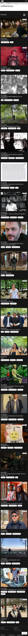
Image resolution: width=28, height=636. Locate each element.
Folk (19, 128)
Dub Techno (4, 591)
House (3, 247)
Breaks (3, 70)
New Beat (8, 247)
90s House (20, 217)
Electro (17, 70)
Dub (2, 331)
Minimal (3, 594)
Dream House (13, 217)
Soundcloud (12, 635)
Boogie (19, 505)
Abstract (16, 100)
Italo (17, 622)
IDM (2, 100)
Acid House (20, 419)
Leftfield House (5, 42)
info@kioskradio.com (4, 629)
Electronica (4, 158)
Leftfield (8, 563)
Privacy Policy (20, 635)
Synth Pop (13, 360)
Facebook (3, 635)
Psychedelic (13, 303)
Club (17, 187)
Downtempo (4, 128)
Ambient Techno (12, 591)
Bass (12, 42)
